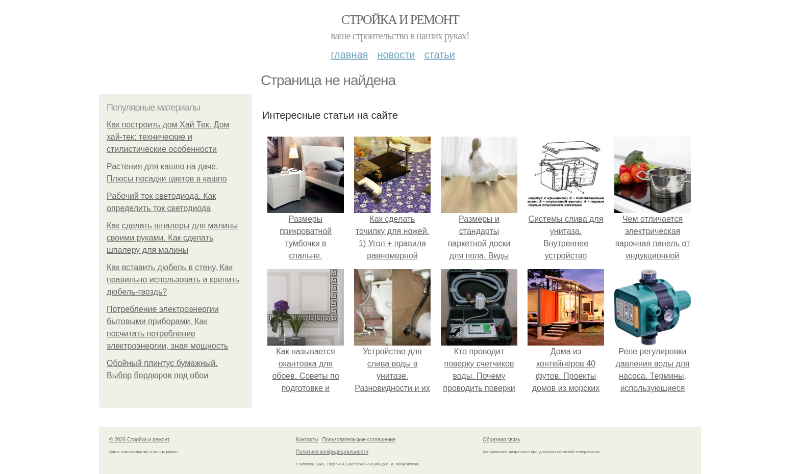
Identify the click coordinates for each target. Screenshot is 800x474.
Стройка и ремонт (400, 19)
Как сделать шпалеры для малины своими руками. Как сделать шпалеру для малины (172, 237)
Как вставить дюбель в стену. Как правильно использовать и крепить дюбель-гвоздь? (173, 279)
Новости (396, 54)
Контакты (307, 439)
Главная (349, 54)
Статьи (439, 54)
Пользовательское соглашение (359, 439)
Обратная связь (501, 439)
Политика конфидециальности (332, 452)
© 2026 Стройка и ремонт (139, 439)
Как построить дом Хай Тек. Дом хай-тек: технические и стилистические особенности (168, 136)
